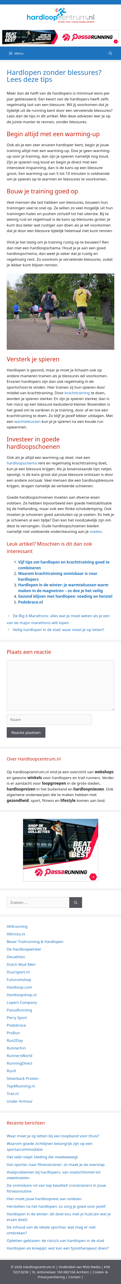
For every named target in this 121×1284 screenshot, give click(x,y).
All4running (17, 926)
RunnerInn (16, 1048)
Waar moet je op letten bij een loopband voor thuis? (53, 1135)
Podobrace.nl (30, 602)
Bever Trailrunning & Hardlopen (35, 941)
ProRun (13, 1032)
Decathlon (16, 956)
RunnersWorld (19, 1055)
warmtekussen (27, 421)
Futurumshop (19, 979)
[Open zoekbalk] (110, 53)
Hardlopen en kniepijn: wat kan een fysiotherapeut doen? (58, 1248)
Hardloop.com (19, 987)
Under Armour (20, 1101)
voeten (96, 531)
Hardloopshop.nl (22, 994)
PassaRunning (19, 1010)
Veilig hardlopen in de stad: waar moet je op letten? (58, 629)
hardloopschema (22, 463)
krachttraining (77, 392)
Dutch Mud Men (21, 964)
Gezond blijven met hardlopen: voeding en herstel (65, 596)
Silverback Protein (23, 1078)
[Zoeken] (75, 902)
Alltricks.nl (16, 934)
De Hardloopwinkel (24, 949)
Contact (74, 1277)
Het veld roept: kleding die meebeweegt (42, 1156)
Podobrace (16, 1025)
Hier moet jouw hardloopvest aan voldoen (44, 1198)
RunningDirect (19, 1063)
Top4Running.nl (21, 1086)
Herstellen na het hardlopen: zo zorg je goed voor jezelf (56, 1206)
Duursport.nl (18, 972)
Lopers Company (22, 1002)
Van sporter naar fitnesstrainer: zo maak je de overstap (55, 1164)
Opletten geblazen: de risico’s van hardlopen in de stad (55, 1240)
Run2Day (15, 1040)
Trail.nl (13, 1093)
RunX (11, 1070)
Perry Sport (17, 1017)
